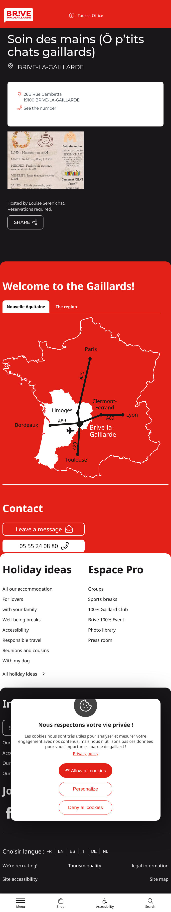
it (83, 851)
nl (105, 851)
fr (49, 851)
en (60, 851)
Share (25, 223)
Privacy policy (85, 753)
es (72, 851)
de (94, 851)
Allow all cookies (88, 770)
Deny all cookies (85, 807)
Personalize (85, 789)
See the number (40, 108)
